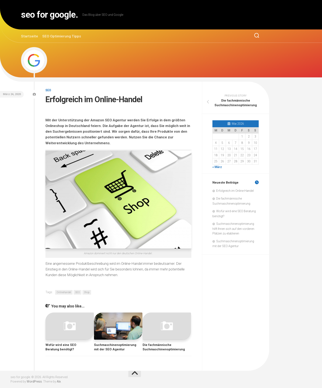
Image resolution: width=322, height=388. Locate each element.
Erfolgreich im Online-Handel (235, 190)
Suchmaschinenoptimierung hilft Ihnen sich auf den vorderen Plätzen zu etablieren (233, 228)
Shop (87, 292)
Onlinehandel (64, 292)
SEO (48, 90)
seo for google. (49, 14)
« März (217, 167)
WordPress (34, 381)
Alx (59, 381)
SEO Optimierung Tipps (61, 36)
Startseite (29, 36)
